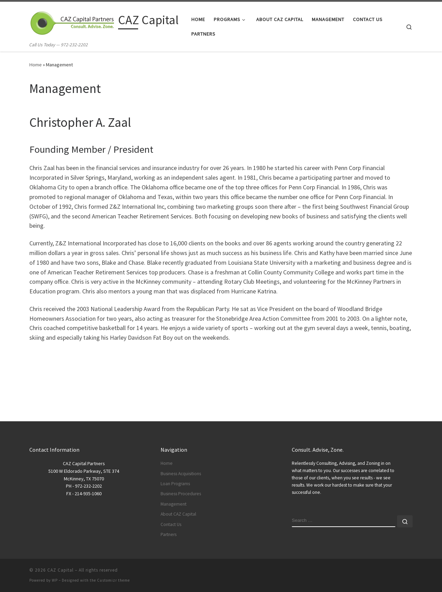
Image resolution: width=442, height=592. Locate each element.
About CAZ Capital (178, 514)
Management (173, 504)
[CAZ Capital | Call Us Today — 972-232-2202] (72, 21)
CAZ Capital (60, 570)
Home (35, 65)
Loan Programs (175, 484)
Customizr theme (113, 580)
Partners (168, 534)
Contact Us (171, 524)
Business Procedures (181, 494)
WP (55, 580)
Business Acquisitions (181, 474)
